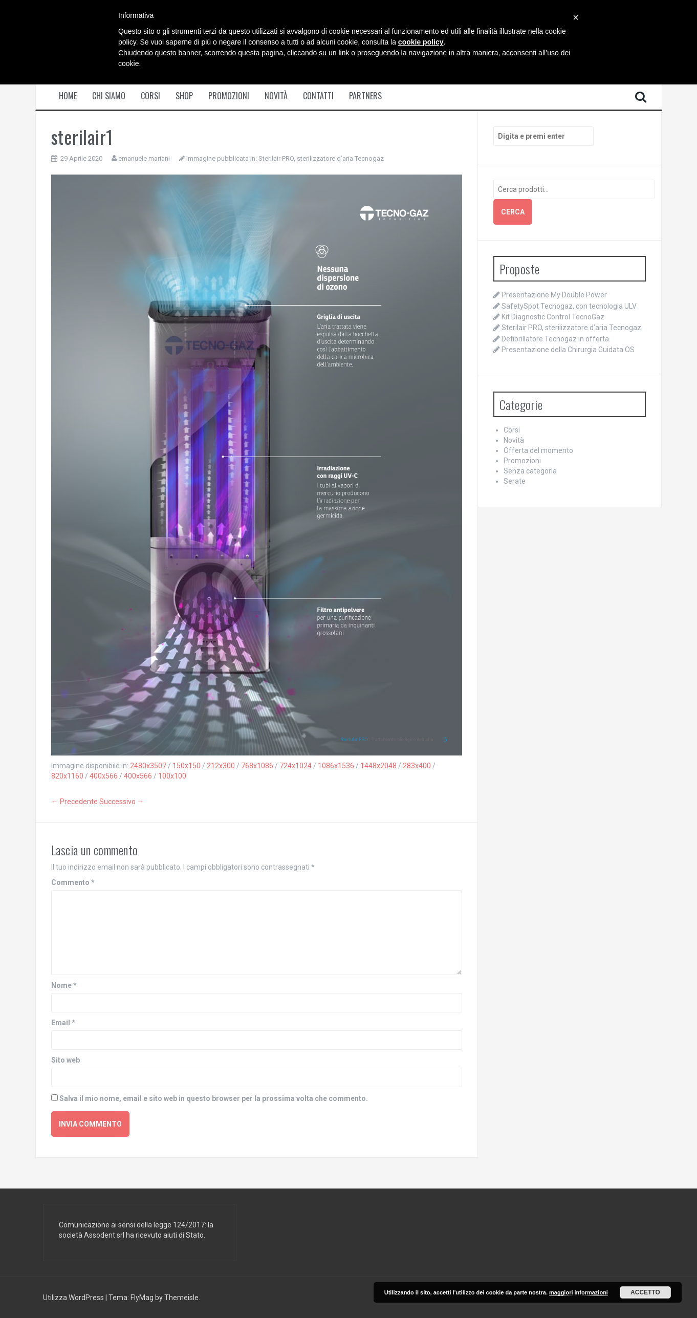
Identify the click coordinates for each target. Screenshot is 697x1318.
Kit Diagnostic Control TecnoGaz (553, 317)
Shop (184, 96)
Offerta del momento (538, 450)
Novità (276, 96)
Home (68, 96)
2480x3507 (148, 766)
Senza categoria (530, 471)
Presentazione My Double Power (554, 295)
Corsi (150, 96)
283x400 (417, 766)
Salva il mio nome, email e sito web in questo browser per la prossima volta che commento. (213, 1098)
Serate (515, 481)
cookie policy (421, 42)
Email (63, 1023)
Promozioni (228, 96)
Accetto (645, 1292)
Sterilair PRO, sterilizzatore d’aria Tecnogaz (321, 158)
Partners (365, 96)
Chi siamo (108, 96)
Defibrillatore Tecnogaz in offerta (555, 339)
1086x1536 (336, 766)
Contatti (318, 96)
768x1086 (257, 766)
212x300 (221, 766)
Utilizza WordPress (74, 1297)
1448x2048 (378, 766)
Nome (64, 985)
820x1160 (67, 776)
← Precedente (74, 801)
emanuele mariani (144, 158)
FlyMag (142, 1297)
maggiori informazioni (578, 1292)
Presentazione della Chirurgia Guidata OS (568, 349)
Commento (73, 882)
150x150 (186, 766)
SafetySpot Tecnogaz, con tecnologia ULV (569, 306)
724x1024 (295, 766)
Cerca (513, 212)
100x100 (172, 776)
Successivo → (121, 801)
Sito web (65, 1060)
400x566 (104, 776)
